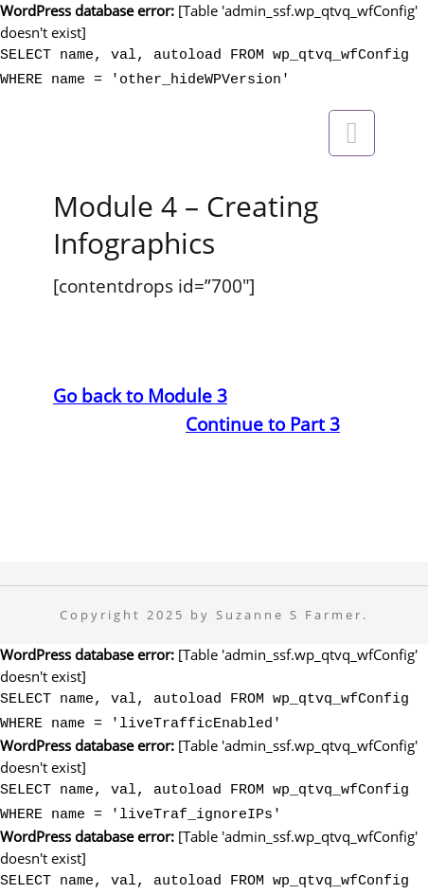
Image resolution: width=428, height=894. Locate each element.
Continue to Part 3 (263, 418)
